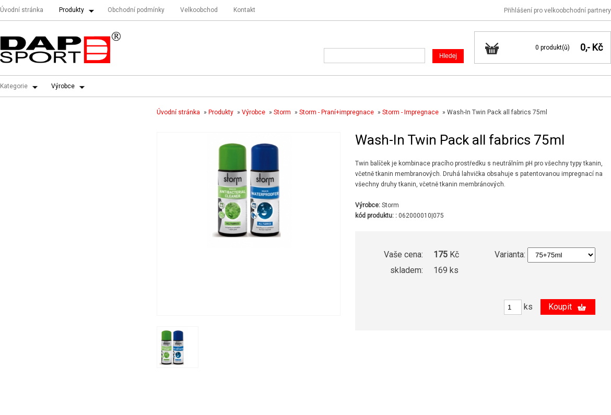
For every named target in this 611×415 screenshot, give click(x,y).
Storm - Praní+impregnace (336, 112)
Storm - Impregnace (410, 112)
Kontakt (244, 10)
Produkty (71, 10)
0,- (585, 47)
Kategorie (14, 86)
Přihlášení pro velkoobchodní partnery (557, 10)
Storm (282, 112)
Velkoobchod (199, 10)
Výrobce (63, 86)
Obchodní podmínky (136, 10)
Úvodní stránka (21, 10)
